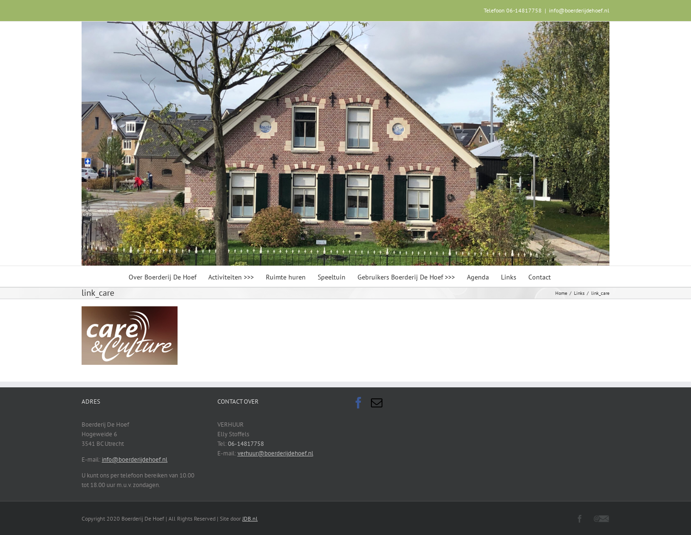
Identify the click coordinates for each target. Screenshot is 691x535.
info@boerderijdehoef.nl (579, 10)
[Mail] (376, 402)
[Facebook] (358, 402)
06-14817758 (246, 444)
